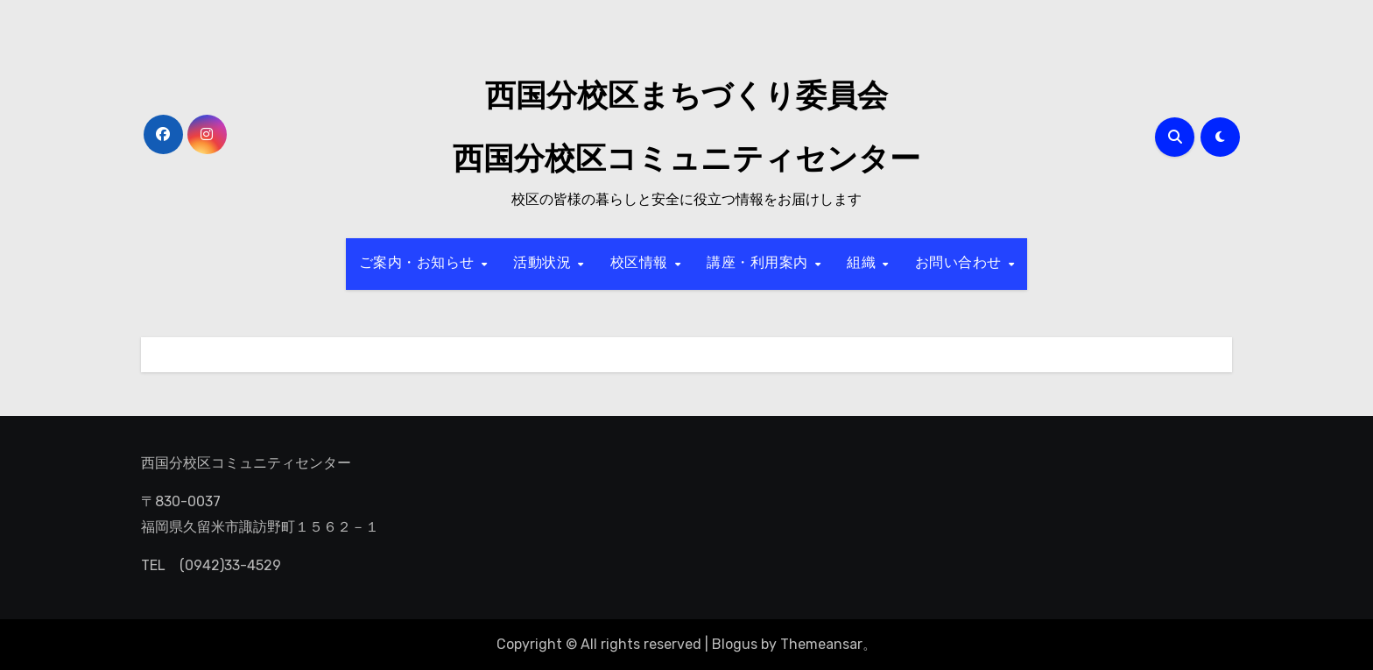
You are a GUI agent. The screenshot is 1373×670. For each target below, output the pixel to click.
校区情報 (641, 264)
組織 (864, 264)
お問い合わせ (961, 264)
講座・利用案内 (760, 264)
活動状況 (544, 264)
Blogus (734, 644)
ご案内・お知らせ (419, 264)
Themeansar (821, 644)
